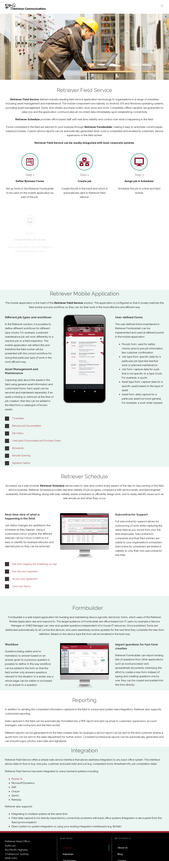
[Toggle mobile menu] (162, 6)
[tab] (84, 418)
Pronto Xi (17, 778)
